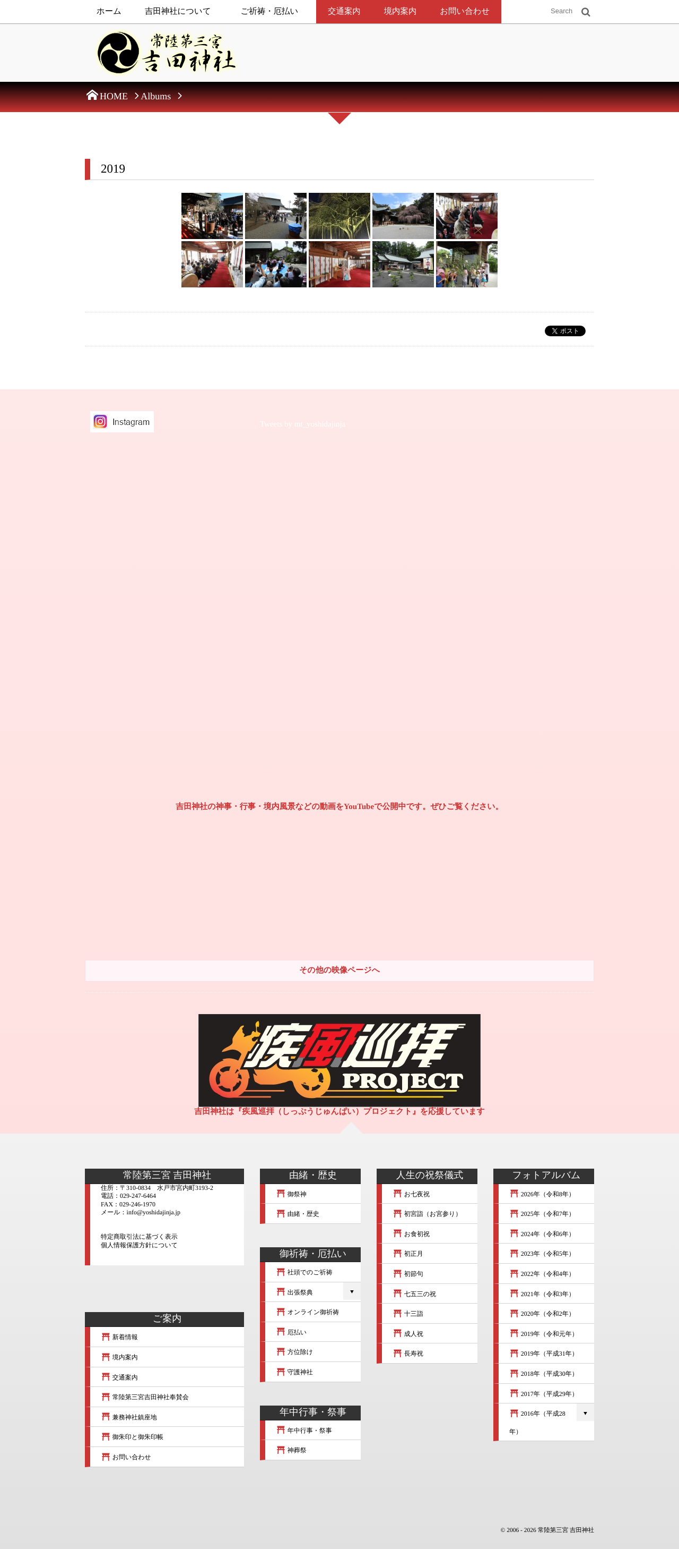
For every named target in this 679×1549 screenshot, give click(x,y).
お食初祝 (411, 1234)
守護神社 (294, 1372)
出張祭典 (294, 1292)
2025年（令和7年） (542, 1214)
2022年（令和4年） (542, 1274)
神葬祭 (291, 1450)
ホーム (109, 11)
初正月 (408, 1253)
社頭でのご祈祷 (304, 1272)
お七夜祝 (411, 1194)
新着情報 (119, 1337)
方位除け (294, 1352)
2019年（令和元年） (543, 1334)
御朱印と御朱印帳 (132, 1437)
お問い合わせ (465, 11)
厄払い (291, 1332)
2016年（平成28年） (537, 1422)
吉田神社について (178, 11)
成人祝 (408, 1334)
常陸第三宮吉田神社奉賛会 (145, 1397)
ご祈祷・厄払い (270, 11)
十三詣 (408, 1313)
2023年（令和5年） (542, 1253)
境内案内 (400, 11)
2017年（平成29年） (543, 1394)
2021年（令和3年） (542, 1294)
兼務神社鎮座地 (129, 1417)
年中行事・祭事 (304, 1430)
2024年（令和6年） (542, 1234)
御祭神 (291, 1194)
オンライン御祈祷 (307, 1312)
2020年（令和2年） (542, 1313)
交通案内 (344, 11)
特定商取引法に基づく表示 (139, 1236)
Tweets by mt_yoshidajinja (302, 424)
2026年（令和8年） (542, 1194)
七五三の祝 (414, 1294)
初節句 (408, 1274)
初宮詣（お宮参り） (427, 1214)
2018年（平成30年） (543, 1373)
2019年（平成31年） (543, 1353)
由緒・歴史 (297, 1214)
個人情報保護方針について (139, 1245)
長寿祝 (408, 1353)
